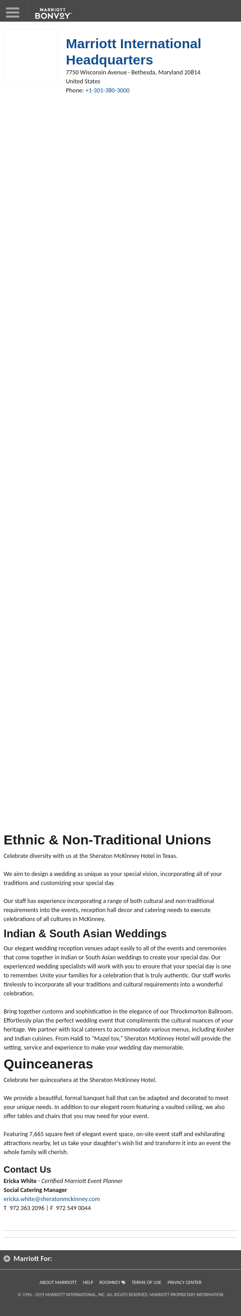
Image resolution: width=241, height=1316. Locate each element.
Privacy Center (184, 1282)
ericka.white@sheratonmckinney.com (52, 1199)
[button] (13, 11)
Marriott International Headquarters (133, 51)
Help (88, 1282)
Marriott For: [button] (28, 1259)
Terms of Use (147, 1282)
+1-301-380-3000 (107, 90)
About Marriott (58, 1282)
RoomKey (112, 1282)
